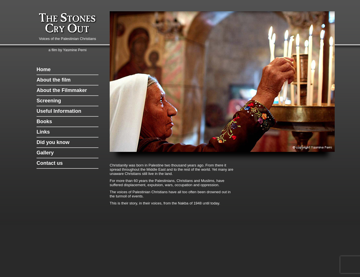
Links (43, 132)
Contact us (50, 163)
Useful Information (59, 111)
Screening (49, 100)
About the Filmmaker (62, 90)
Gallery (45, 153)
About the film (54, 80)
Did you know (53, 142)
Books (44, 121)
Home (44, 69)
